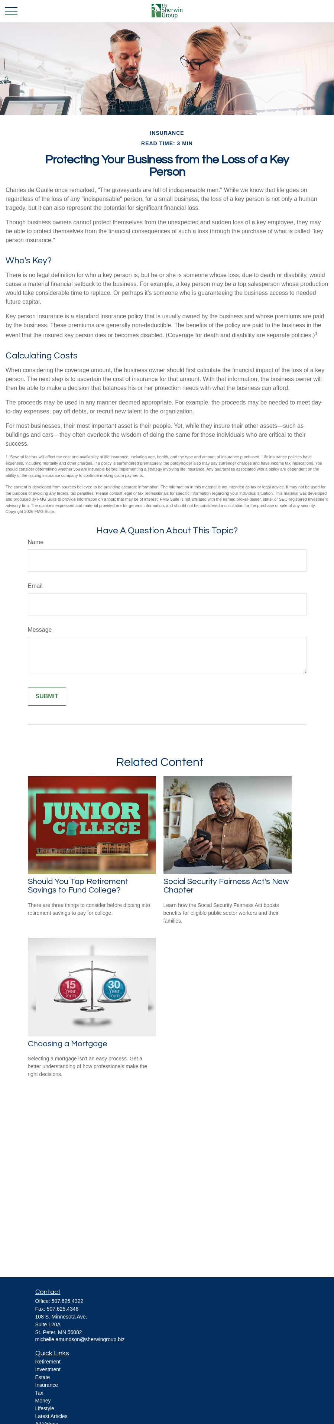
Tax (39, 1393)
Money (43, 1401)
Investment (48, 1369)
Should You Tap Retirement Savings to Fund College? (78, 885)
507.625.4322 (68, 1301)
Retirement (48, 1362)
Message (40, 630)
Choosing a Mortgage (67, 1044)
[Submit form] (47, 696)
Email (35, 586)
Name (36, 542)
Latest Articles (51, 1416)
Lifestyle (44, 1408)
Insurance (46, 1385)
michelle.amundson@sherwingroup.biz (80, 1339)
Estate (42, 1377)
